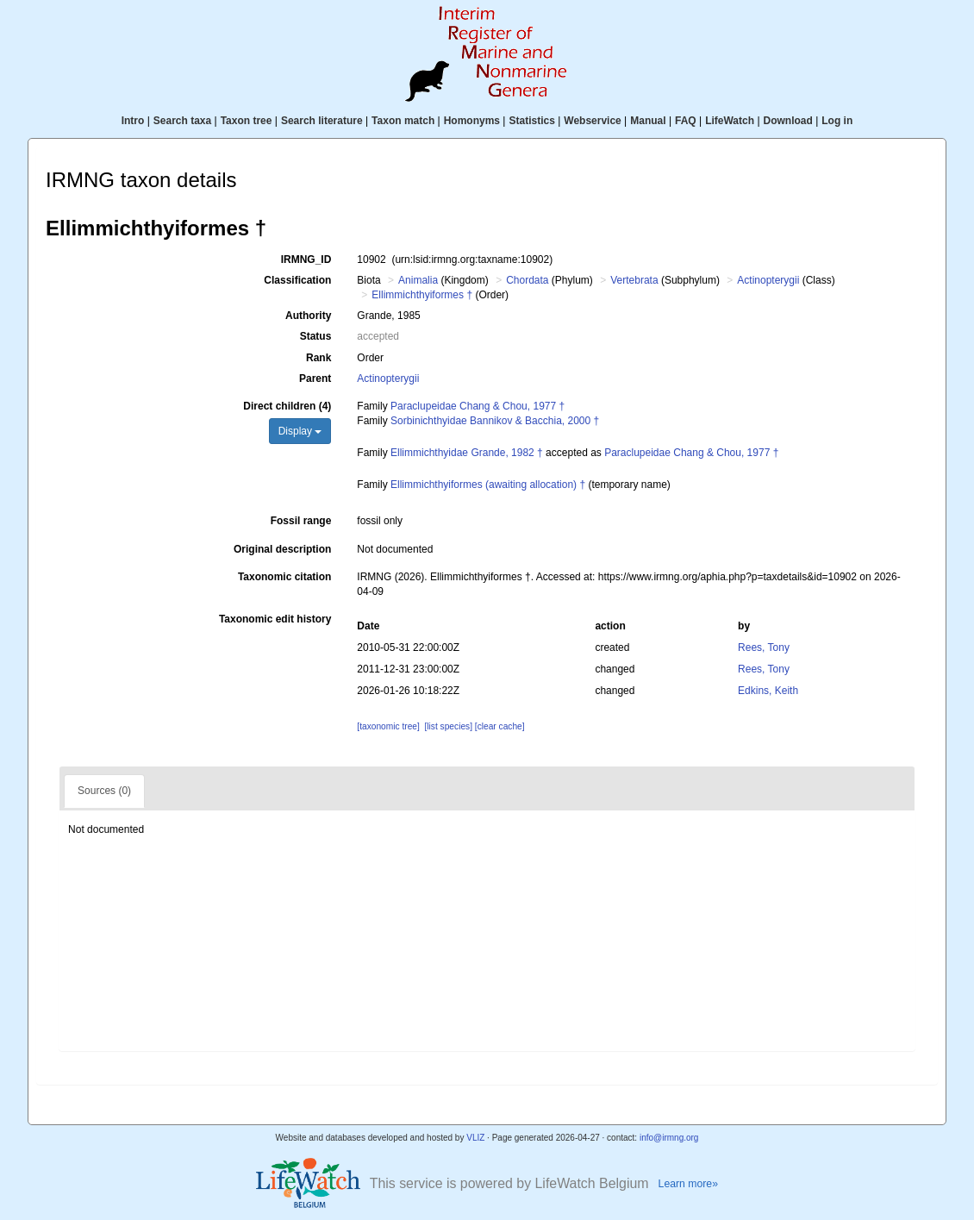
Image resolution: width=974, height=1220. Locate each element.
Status (316, 336)
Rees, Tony (764, 647)
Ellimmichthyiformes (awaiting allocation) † (487, 485)
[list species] (448, 726)
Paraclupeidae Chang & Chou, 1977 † (477, 406)
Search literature (322, 121)
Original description (282, 549)
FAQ (685, 121)
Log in (836, 121)
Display (300, 431)
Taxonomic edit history (275, 619)
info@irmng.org (669, 1137)
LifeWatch (729, 121)
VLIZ (475, 1137)
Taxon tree (246, 121)
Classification (297, 280)
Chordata (527, 280)
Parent (315, 378)
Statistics (531, 121)
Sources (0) (104, 791)
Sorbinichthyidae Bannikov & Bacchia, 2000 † (494, 421)
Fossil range (301, 521)
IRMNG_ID (306, 259)
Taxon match (402, 121)
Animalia (418, 280)
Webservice (592, 121)
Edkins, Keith (768, 691)
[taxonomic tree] (388, 726)
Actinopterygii (768, 280)
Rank (318, 358)
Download (788, 121)
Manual (647, 121)
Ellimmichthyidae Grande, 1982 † (466, 453)
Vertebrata (634, 280)
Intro (133, 121)
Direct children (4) (287, 406)
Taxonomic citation (284, 577)
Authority (308, 316)
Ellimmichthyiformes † (421, 295)
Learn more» (688, 1184)
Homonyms (472, 121)
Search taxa (182, 121)
